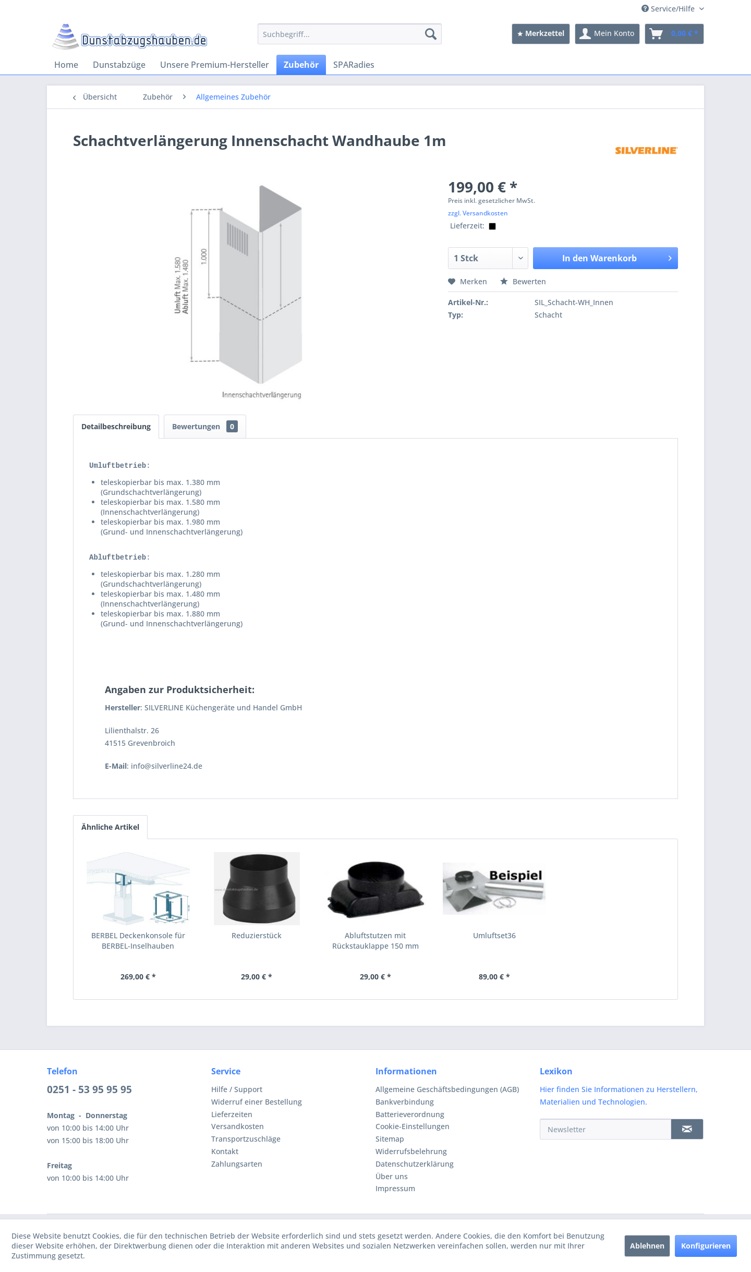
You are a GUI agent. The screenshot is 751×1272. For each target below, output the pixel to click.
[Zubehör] (301, 65)
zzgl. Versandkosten (478, 213)
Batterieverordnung (410, 1119)
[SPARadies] (354, 65)
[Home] (66, 65)
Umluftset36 (494, 940)
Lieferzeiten (231, 1119)
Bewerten (523, 281)
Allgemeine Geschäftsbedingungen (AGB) (447, 1094)
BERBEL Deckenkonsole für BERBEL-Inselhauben (138, 945)
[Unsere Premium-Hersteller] (214, 65)
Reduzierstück (257, 940)
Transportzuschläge (246, 1143)
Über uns (392, 1181)
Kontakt (224, 1156)
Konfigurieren (706, 1246)
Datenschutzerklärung (415, 1168)
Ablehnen (647, 1246)
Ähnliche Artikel (110, 832)
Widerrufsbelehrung (411, 1156)
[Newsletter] (605, 1133)
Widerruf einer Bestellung (256, 1106)
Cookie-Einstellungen (413, 1131)
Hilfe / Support (236, 1094)
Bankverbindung (405, 1106)
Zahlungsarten (236, 1168)
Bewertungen (205, 426)
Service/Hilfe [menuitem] (669, 9)
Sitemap (390, 1143)
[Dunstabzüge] (119, 65)
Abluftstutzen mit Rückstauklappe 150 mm (375, 945)
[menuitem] (350, 33)
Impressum (395, 1193)
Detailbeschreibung (116, 426)
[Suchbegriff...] (350, 33)
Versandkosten (237, 1131)
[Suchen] (431, 33)
